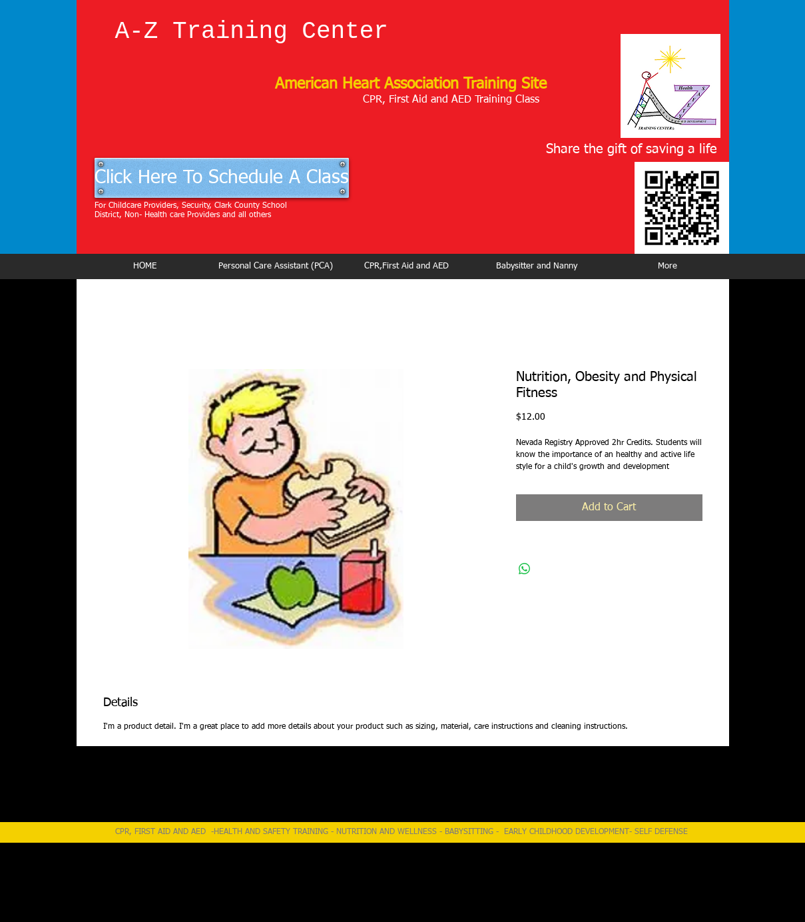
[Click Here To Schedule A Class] (222, 178)
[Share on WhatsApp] (525, 569)
